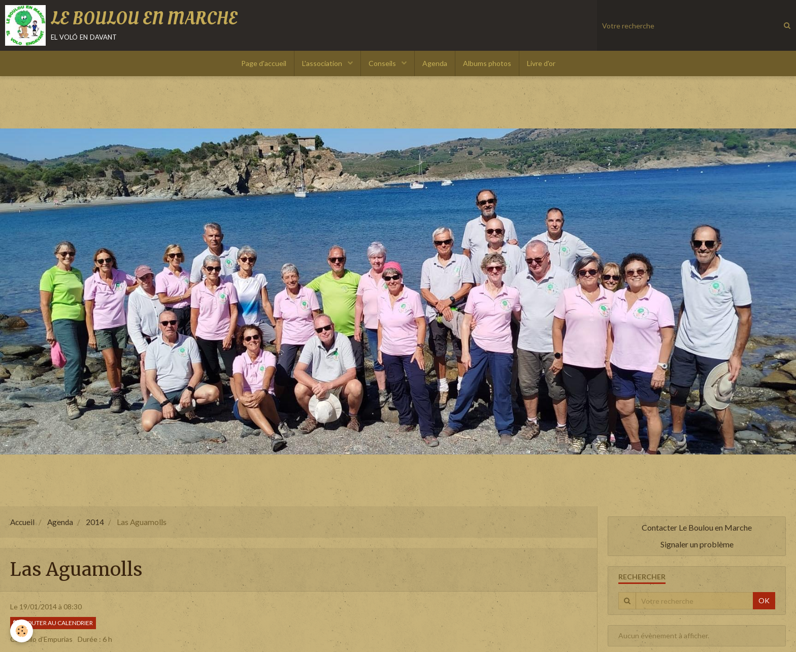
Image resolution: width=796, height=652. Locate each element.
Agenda (434, 63)
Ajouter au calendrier (53, 623)
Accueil (22, 522)
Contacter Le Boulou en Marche (697, 527)
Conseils (383, 63)
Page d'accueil (263, 63)
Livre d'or (541, 63)
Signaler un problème (697, 544)
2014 (95, 522)
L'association (323, 63)
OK (764, 600)
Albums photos (487, 63)
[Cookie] (21, 631)
